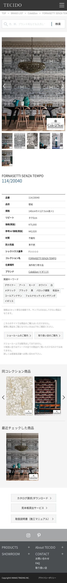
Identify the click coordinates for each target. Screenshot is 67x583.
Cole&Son (33, 13)
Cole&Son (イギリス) (39, 271)
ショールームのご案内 (17, 335)
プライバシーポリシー (47, 577)
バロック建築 (42, 290)
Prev (5, 84)
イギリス (9, 301)
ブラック (23, 290)
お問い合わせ (42, 558)
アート (22, 285)
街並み (56, 290)
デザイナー (10, 285)
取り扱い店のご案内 (48, 335)
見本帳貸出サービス (32, 508)
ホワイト (43, 285)
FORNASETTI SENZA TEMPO (42, 258)
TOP (4, 13)
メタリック (10, 290)
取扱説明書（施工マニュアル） (32, 519)
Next (61, 84)
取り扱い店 (41, 567)
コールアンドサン (13, 295)
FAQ (37, 563)
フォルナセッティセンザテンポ (40, 295)
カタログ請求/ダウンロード (32, 498)
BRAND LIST (17, 13)
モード (32, 285)
